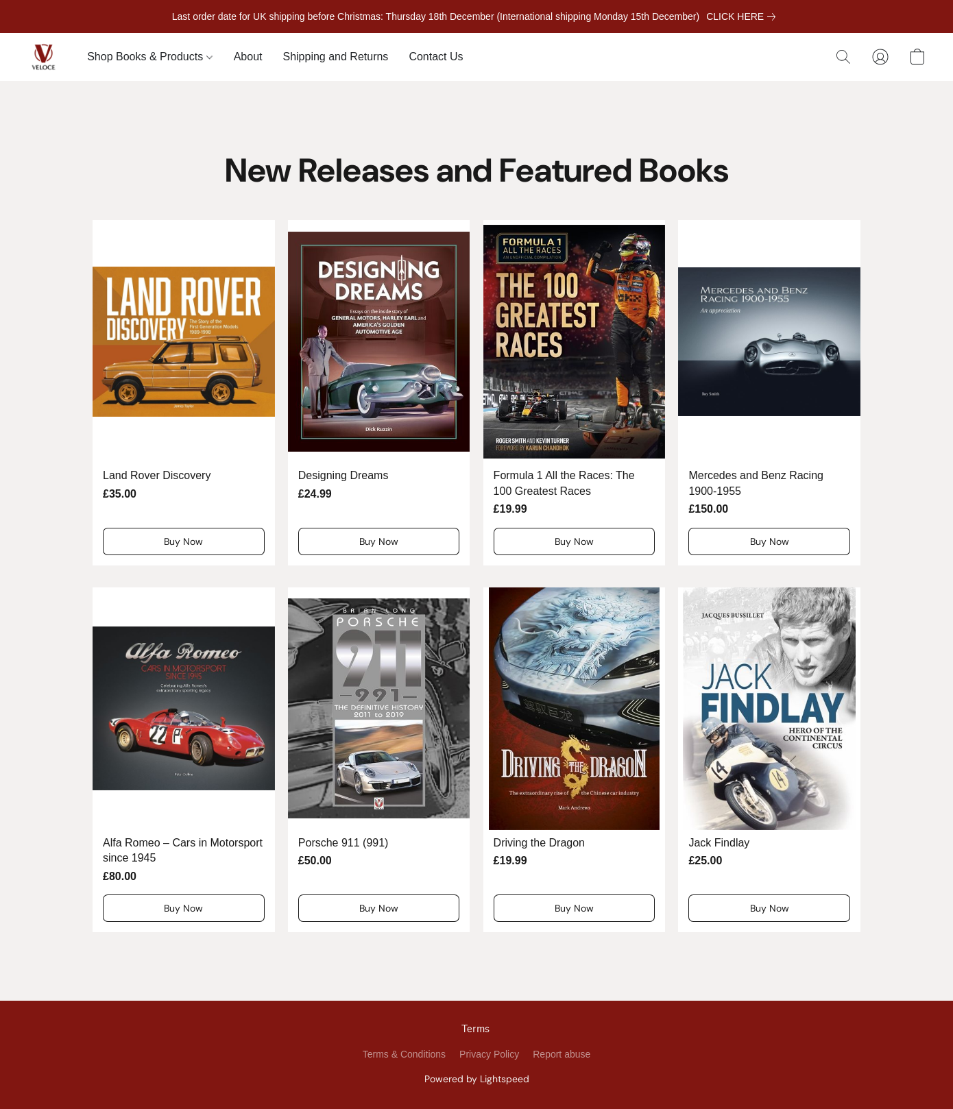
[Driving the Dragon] (574, 759)
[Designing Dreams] (379, 392)
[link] (743, 16)
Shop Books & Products (149, 56)
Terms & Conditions (404, 1054)
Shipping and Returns (335, 56)
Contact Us (436, 56)
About (248, 56)
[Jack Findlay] (769, 759)
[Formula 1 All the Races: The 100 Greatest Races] (574, 392)
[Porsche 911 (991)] (379, 759)
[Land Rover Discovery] (184, 392)
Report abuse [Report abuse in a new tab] (561, 1054)
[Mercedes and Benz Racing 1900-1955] (769, 392)
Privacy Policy (489, 1054)
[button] (43, 57)
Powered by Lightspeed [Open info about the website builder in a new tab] (476, 1079)
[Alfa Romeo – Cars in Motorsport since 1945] (184, 759)
